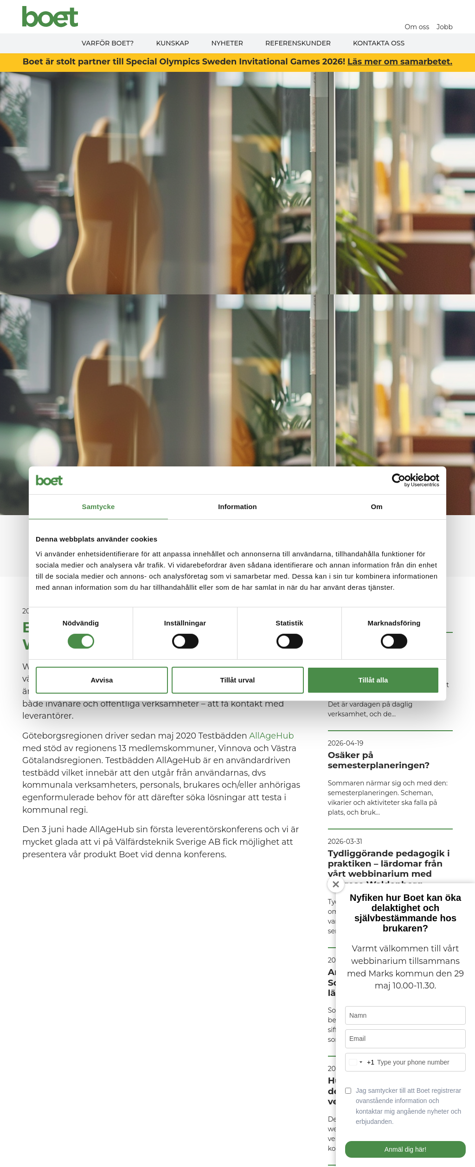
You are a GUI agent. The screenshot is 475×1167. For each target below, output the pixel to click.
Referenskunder (298, 43)
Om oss (417, 27)
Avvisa (102, 680)
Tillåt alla (373, 680)
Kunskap (172, 43)
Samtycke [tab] (98, 506)
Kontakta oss (378, 43)
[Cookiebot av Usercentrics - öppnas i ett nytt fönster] (398, 480)
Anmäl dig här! (405, 1149)
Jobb (444, 27)
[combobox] (360, 1062)
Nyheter (227, 43)
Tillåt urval (237, 680)
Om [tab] (376, 506)
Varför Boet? (108, 43)
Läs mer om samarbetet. (399, 61)
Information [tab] (237, 506)
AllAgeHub (271, 735)
